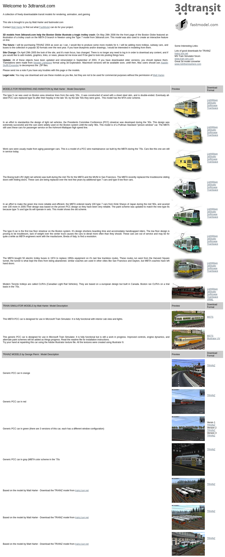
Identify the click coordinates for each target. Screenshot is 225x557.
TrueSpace (212, 108)
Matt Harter (17, 27)
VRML (210, 299)
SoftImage (212, 105)
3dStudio (211, 102)
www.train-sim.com (184, 58)
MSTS (210, 317)
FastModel (44, 27)
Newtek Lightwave (42, 62)
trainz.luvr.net (181, 53)
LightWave (212, 100)
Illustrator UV (213, 338)
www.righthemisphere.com (188, 64)
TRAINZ (211, 365)
